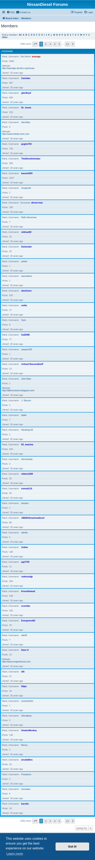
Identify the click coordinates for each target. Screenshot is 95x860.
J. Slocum (26, 400)
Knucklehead (28, 591)
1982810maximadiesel (32, 518)
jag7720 (25, 562)
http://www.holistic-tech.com (15, 134)
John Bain (26, 379)
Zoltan (24, 547)
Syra (23, 320)
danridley (25, 122)
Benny (24, 745)
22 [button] (67, 44)
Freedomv (26, 774)
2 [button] (45, 44)
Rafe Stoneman (29, 217)
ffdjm (24, 686)
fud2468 (25, 335)
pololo (24, 261)
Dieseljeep (26, 715)
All (20, 35)
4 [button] (55, 44)
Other (5, 37)
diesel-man (37, 202)
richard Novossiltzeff (32, 364)
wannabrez (26, 276)
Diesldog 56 (27, 430)
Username (7, 51)
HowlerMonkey (29, 730)
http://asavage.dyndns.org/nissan (18, 68)
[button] (35, 44)
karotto (25, 804)
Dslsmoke (26, 246)
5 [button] (59, 44)
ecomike (25, 606)
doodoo (25, 503)
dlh (23, 671)
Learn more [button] (14, 853)
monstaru (26, 789)
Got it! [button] (72, 846)
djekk (24, 415)
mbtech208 (27, 474)
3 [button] (50, 44)
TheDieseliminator (30, 158)
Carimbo (25, 78)
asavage (36, 56)
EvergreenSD (28, 620)
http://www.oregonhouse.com (16, 661)
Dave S (25, 650)
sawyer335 (26, 349)
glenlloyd (26, 93)
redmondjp (27, 576)
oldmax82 (26, 232)
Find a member (9, 35)
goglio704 (26, 144)
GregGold (26, 188)
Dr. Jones (26, 107)
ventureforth (27, 701)
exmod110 (26, 488)
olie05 (24, 635)
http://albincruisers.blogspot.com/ (18, 390)
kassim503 (27, 173)
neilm (24, 305)
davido (24, 532)
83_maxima (27, 444)
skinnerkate (27, 459)
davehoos (26, 290)
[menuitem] (11, 12)
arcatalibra (27, 759)
